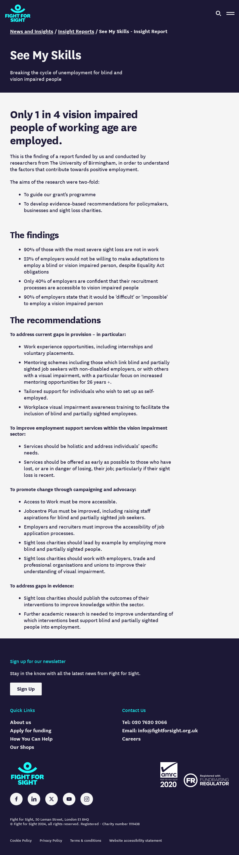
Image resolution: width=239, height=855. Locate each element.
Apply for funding (30, 730)
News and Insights (31, 31)
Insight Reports (76, 31)
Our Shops (22, 747)
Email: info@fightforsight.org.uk (160, 730)
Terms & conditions (85, 840)
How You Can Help (31, 739)
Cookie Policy (21, 840)
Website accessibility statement (135, 840)
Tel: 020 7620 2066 (144, 722)
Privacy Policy (51, 840)
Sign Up (26, 689)
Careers (131, 739)
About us (20, 722)
